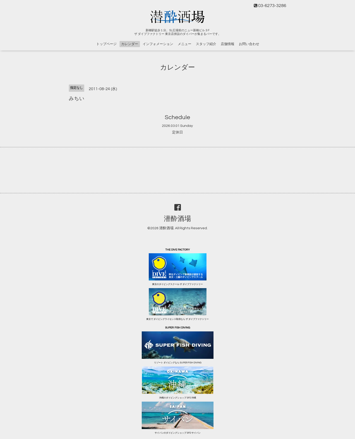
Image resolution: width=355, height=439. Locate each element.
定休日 (177, 132)
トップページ (106, 44)
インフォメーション (158, 44)
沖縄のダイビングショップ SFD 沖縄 (177, 398)
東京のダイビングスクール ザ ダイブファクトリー (177, 284)
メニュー (184, 44)
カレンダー (129, 44)
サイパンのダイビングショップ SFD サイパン (178, 433)
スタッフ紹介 (206, 44)
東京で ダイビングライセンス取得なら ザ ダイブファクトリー (177, 319)
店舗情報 (227, 44)
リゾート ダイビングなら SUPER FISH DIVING (177, 363)
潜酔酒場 (177, 218)
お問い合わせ (249, 44)
